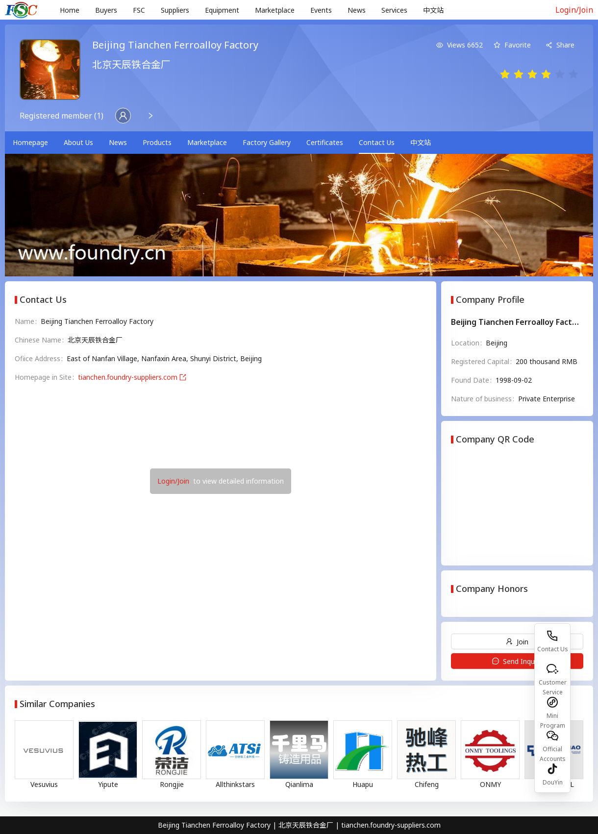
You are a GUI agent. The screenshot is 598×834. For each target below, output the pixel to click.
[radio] (505, 75)
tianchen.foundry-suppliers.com (132, 377)
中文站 (433, 10)
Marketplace (275, 10)
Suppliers (175, 10)
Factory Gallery (267, 142)
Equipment (222, 10)
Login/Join (574, 9)
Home (69, 10)
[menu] (296, 10)
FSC (139, 10)
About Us (78, 142)
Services (394, 10)
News (357, 10)
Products (157, 142)
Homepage (30, 142)
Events (321, 10)
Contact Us (377, 142)
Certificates (324, 142)
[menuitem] (69, 10)
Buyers (106, 10)
